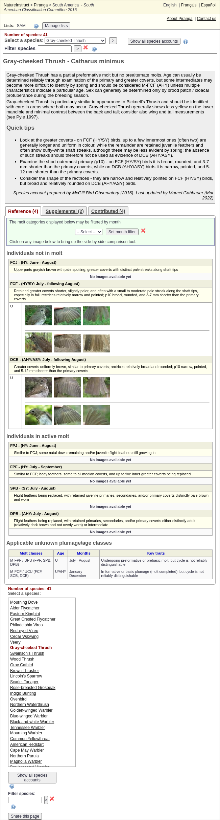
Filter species (19, 48)
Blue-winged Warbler (29, 716)
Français (188, 5)
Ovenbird (18, 699)
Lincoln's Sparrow (26, 676)
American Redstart (27, 744)
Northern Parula (24, 756)
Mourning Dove (24, 602)
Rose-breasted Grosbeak (32, 687)
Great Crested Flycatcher (32, 619)
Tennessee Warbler (27, 727)
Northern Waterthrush (29, 704)
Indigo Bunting (23, 693)
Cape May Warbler (27, 750)
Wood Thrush (22, 659)
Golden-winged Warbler (31, 710)
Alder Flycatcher (25, 608)
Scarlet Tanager (24, 681)
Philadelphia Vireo (26, 625)
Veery (15, 642)
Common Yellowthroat (30, 738)
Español (208, 5)
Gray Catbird (21, 665)
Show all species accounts (154, 41)
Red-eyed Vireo (24, 630)
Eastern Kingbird (25, 613)
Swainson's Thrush (27, 653)
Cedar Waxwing (24, 636)
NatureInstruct (16, 5)
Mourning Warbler (26, 733)
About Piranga (179, 18)
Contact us (206, 18)
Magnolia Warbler (26, 761)
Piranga (41, 5)
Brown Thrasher (24, 670)
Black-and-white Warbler (32, 721)
